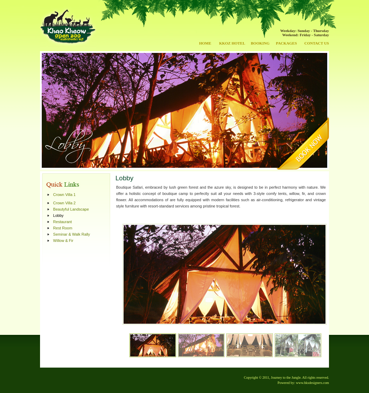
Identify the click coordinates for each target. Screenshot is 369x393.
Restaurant (62, 222)
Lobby (58, 215)
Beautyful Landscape (71, 209)
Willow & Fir (63, 240)
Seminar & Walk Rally (71, 234)
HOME (205, 43)
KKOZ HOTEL (232, 43)
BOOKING (260, 43)
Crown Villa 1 (64, 194)
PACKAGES (286, 43)
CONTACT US (316, 43)
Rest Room (62, 228)
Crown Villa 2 (64, 203)
